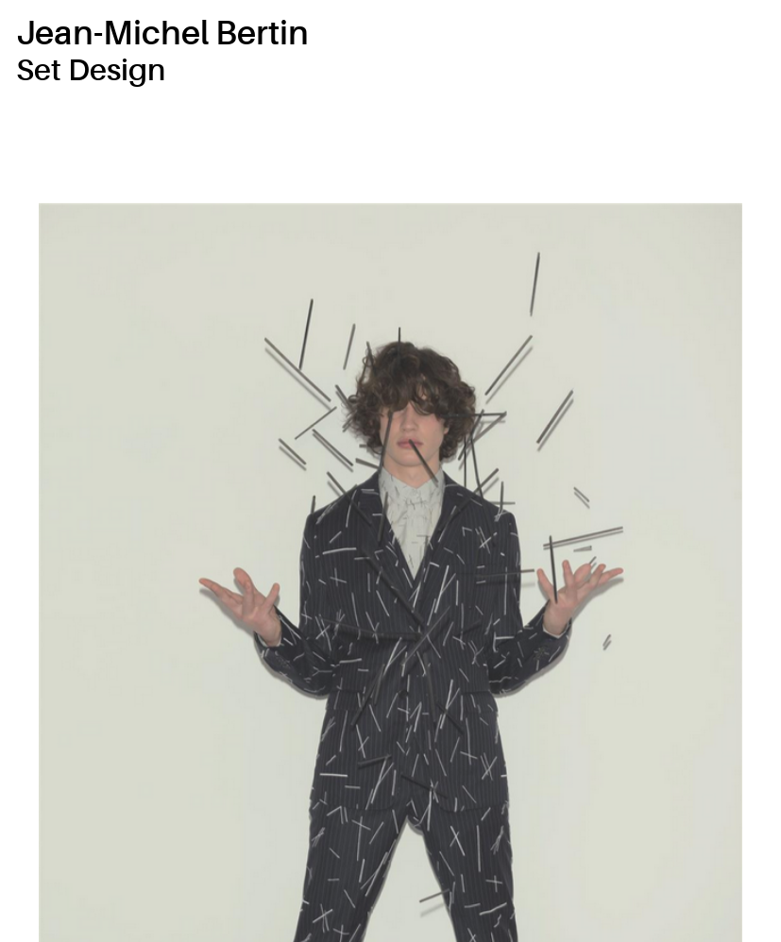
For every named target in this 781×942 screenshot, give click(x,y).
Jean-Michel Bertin (162, 33)
